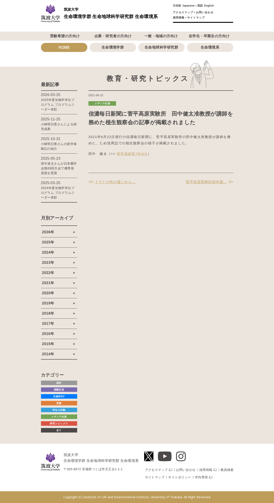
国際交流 (59, 389)
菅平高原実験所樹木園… (206, 182)
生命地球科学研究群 (161, 47)
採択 (59, 382)
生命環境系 (210, 47)
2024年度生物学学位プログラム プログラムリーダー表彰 (58, 192)
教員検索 (227, 470)
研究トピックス (59, 423)
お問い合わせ (205, 12)
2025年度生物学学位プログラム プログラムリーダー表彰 (58, 104)
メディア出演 (102, 103)
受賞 (59, 403)
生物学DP (59, 396)
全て (59, 430)
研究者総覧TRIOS (132, 154)
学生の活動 (58, 410)
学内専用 (201, 477)
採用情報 (179, 17)
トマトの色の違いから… (115, 182)
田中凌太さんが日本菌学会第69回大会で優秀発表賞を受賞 (59, 168)
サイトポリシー (179, 477)
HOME (64, 47)
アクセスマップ (183, 12)
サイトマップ (196, 17)
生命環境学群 (113, 47)
